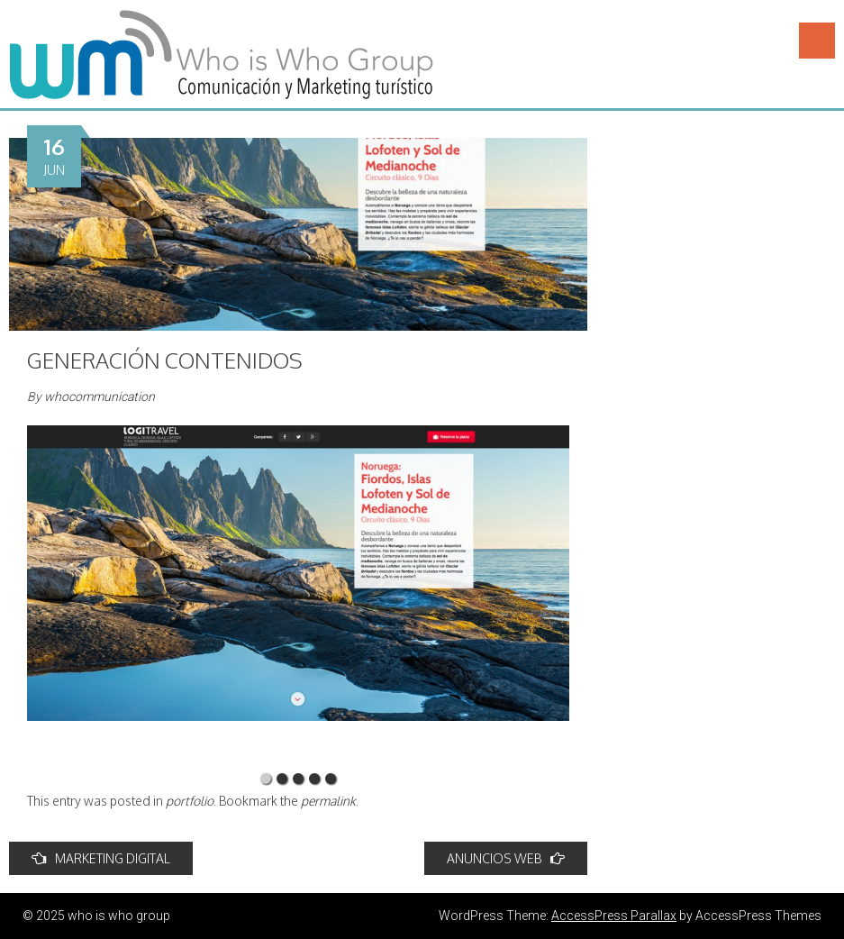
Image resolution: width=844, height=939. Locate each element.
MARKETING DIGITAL (101, 858)
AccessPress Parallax (613, 915)
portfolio (189, 800)
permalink (328, 800)
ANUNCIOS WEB (506, 858)
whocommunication (99, 396)
